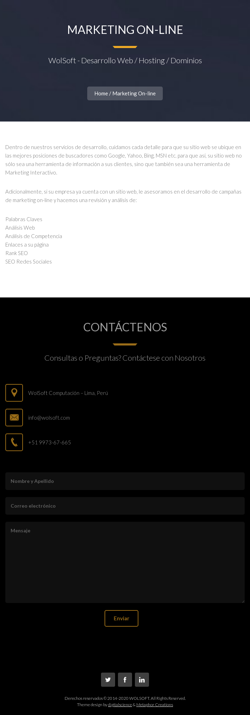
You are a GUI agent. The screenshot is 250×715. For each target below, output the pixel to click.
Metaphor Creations (154, 704)
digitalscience (120, 704)
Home (101, 93)
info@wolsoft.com (49, 417)
